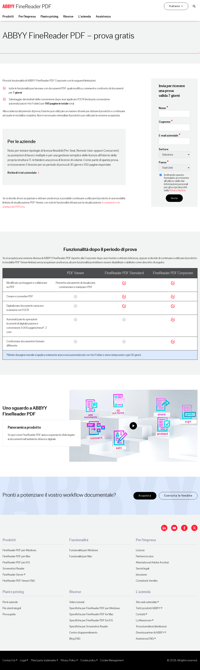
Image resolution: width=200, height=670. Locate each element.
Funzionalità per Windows (83, 550)
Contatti (140, 614)
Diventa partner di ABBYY (150, 632)
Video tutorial (76, 602)
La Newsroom (143, 620)
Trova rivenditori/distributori (151, 626)
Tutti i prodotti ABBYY (148, 608)
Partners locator (145, 556)
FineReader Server (12, 574)
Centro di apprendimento (83, 632)
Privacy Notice (177, 190)
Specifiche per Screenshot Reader (88, 626)
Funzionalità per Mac (80, 556)
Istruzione (141, 574)
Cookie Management (112, 660)
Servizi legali (142, 568)
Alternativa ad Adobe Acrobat (152, 562)
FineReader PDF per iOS (16, 562)
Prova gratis (9, 614)
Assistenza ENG (145, 638)
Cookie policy (88, 660)
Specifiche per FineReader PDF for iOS (91, 620)
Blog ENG (74, 638)
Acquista (145, 495)
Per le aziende (10, 602)
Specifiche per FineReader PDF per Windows (94, 608)
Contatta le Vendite (178, 495)
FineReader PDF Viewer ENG (18, 580)
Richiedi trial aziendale (23, 172)
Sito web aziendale (146, 602)
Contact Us (8, 660)
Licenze (140, 550)
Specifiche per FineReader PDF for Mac (91, 614)
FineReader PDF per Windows (19, 550)
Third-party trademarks (43, 660)
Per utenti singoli (11, 608)
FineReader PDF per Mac (16, 556)
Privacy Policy (68, 660)
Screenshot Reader (13, 568)
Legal (23, 660)
